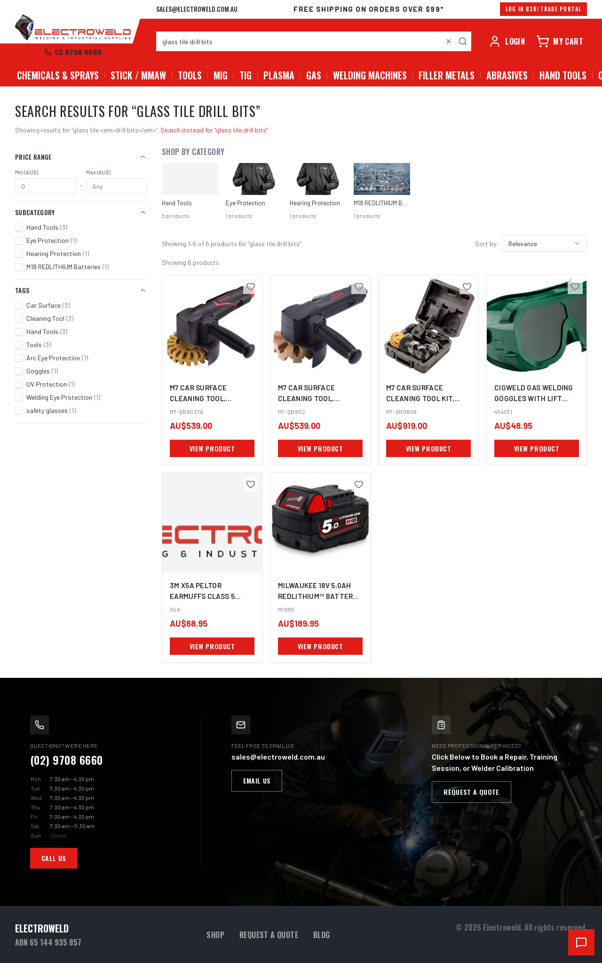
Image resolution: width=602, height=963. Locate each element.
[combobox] (313, 41)
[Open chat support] (581, 942)
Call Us (53, 858)
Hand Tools (562, 75)
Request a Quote (471, 792)
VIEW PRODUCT (212, 448)
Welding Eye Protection (63, 397)
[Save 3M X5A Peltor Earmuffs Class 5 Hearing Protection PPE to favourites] (250, 484)
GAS (313, 75)
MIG (221, 75)
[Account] (506, 41)
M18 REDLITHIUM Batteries (67, 267)
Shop (215, 934)
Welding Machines (370, 75)
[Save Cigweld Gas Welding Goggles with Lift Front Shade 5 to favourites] (575, 286)
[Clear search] (448, 41)
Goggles (42, 371)
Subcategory (81, 212)
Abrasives (507, 75)
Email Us (257, 780)
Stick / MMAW (138, 75)
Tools (190, 75)
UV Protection (50, 384)
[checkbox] (19, 227)
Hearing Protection (57, 253)
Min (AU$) (26, 172)
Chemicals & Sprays (58, 75)
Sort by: (487, 244)
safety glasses (51, 410)
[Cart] (559, 41)
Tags (81, 290)
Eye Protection (51, 240)
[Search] (462, 41)
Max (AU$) (98, 172)
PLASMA (278, 75)
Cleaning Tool (49, 318)
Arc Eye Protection (57, 358)
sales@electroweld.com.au (197, 9)
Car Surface (48, 305)
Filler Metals (447, 75)
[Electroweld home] (73, 28)
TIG (245, 75)
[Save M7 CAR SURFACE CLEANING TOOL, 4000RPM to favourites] (250, 286)
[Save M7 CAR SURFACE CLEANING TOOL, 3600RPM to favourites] (358, 286)
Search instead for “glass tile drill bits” (214, 130)
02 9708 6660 (73, 52)
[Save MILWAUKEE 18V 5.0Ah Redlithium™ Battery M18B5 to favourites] (358, 484)
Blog (321, 934)
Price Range (81, 157)
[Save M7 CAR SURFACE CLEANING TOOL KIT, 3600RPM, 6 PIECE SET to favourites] (467, 286)
